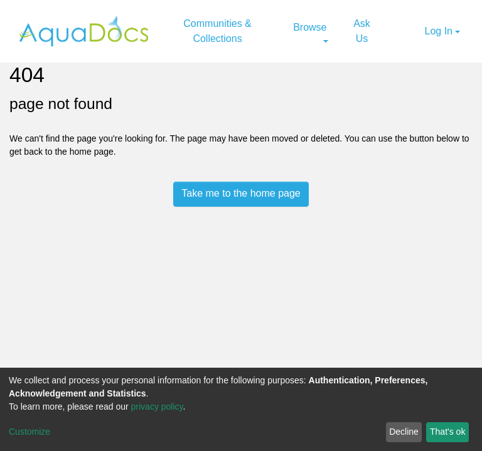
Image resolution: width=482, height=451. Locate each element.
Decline (404, 432)
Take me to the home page (240, 193)
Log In (439, 31)
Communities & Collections (217, 31)
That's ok (447, 432)
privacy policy (157, 407)
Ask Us (361, 31)
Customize (29, 432)
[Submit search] (398, 31)
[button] (413, 31)
